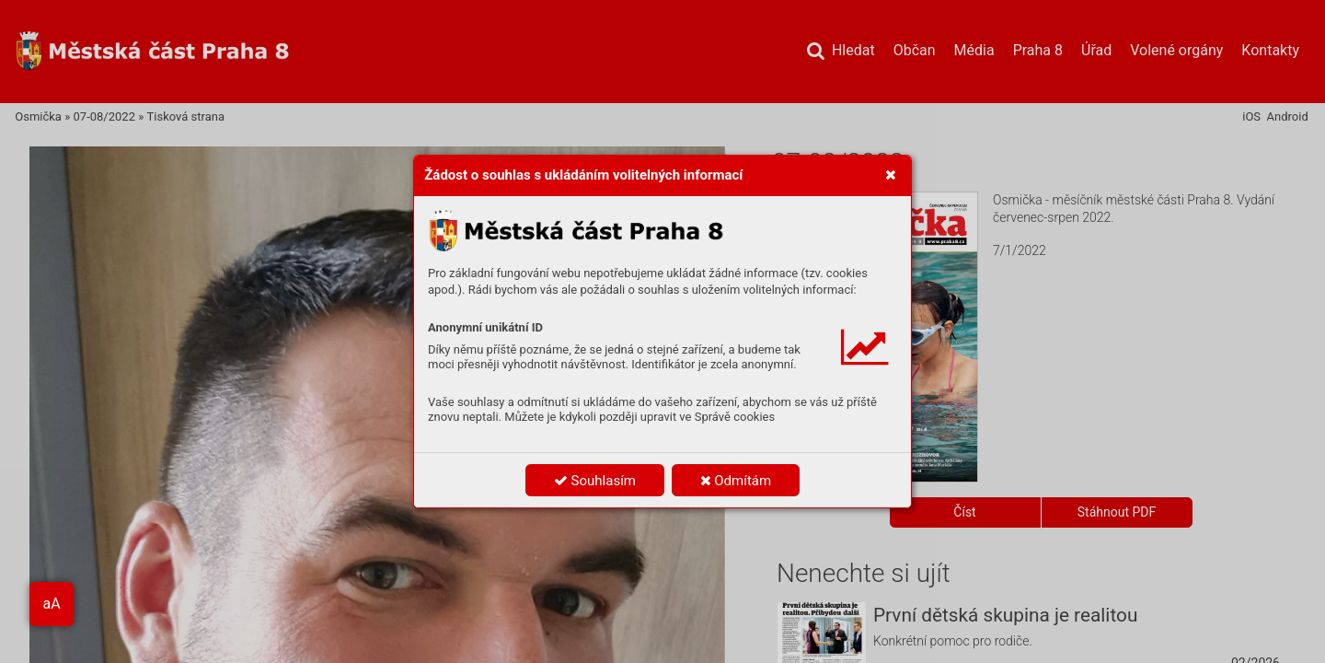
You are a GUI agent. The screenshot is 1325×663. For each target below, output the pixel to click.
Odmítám (736, 480)
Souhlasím (595, 480)
